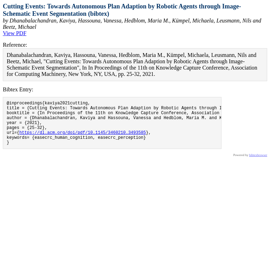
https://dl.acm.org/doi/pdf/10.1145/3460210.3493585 (82, 140)
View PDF (14, 33)
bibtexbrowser (258, 164)
